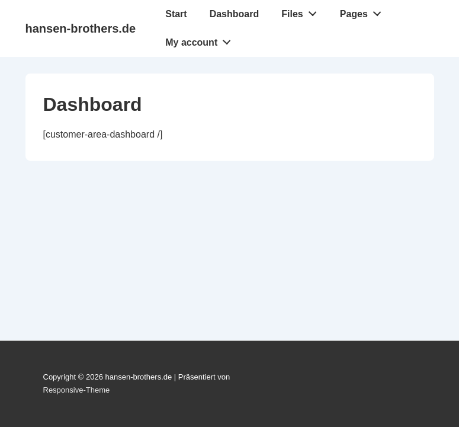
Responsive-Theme (76, 389)
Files (302, 11)
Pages (364, 11)
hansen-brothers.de (80, 28)
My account (201, 39)
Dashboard (234, 14)
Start (176, 14)
